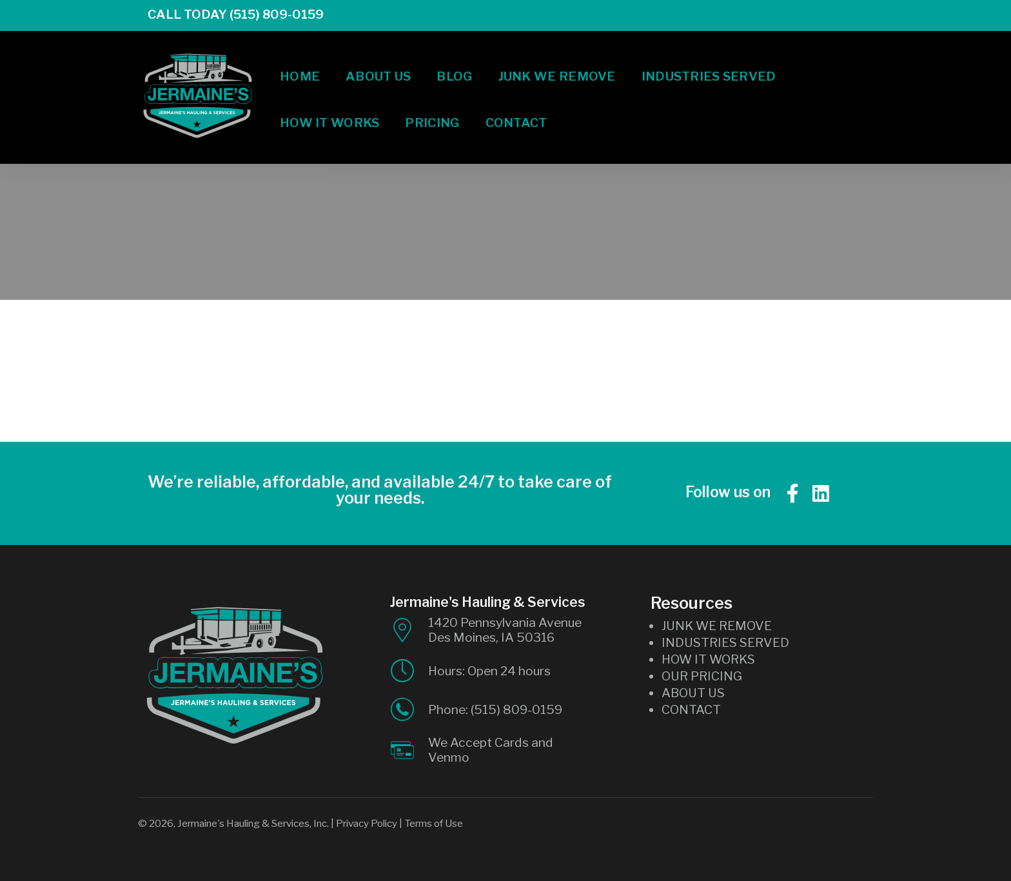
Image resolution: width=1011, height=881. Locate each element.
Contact (516, 112)
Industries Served (709, 66)
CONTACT (691, 709)
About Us (378, 66)
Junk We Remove (557, 66)
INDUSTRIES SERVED (725, 642)
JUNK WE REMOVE (717, 625)
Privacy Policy (366, 823)
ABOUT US (693, 692)
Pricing (432, 112)
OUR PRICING (702, 676)
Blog (454, 66)
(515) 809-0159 (516, 709)
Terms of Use (433, 823)
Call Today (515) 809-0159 (226, 14)
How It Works (329, 112)
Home (300, 66)
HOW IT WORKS (708, 659)
